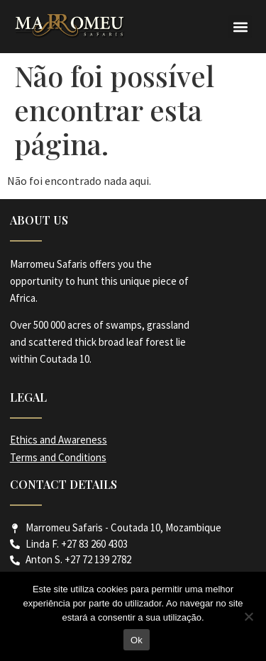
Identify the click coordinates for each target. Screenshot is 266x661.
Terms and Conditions (58, 457)
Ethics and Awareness (58, 439)
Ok (137, 640)
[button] (240, 26)
